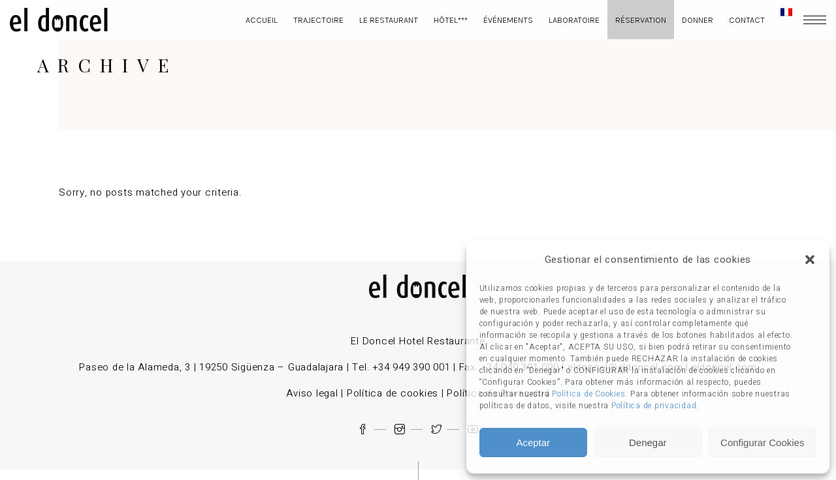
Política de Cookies (588, 394)
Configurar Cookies (762, 442)
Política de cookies (392, 393)
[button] (809, 259)
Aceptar (533, 442)
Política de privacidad (654, 406)
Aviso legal (312, 393)
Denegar (648, 442)
